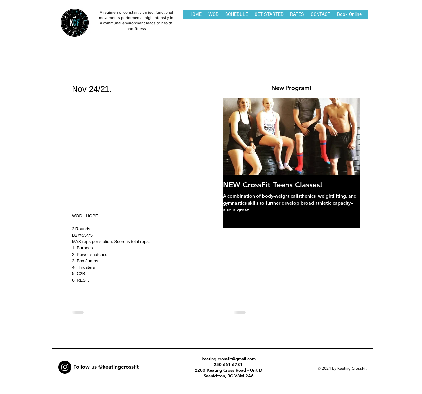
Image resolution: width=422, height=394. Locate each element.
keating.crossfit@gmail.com (229, 358)
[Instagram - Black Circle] (64, 367)
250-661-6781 (229, 364)
